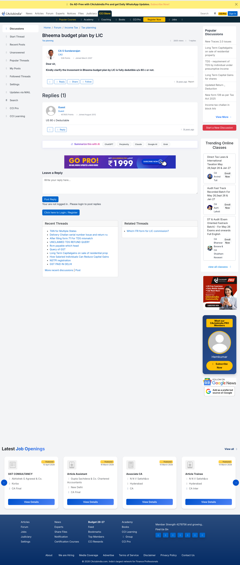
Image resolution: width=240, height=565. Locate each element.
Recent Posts (15, 44)
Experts (58, 526)
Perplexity (124, 144)
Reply (60, 81)
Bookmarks (94, 531)
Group (127, 536)
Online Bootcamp (154, 19)
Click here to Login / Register (61, 212)
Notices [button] (71, 13)
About (48, 555)
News (57, 522)
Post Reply (50, 199)
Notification (61, 536)
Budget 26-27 (96, 522)
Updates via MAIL (17, 92)
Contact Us (188, 555)
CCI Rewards (95, 541)
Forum (24, 526)
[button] (214, 13)
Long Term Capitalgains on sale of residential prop (79, 253)
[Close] (236, 4)
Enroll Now (227, 175)
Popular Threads (17, 60)
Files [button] (81, 13)
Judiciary (26, 536)
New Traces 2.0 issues (218, 41)
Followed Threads (18, 76)
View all (231, 448)
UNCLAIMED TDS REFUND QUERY (70, 242)
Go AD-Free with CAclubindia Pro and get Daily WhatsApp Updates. (118, 4)
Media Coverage (88, 555)
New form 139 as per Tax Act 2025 (219, 96)
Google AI (152, 144)
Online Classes (219, 145)
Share (73, 81)
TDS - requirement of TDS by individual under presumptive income (219, 65)
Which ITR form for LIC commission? (148, 231)
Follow (87, 81)
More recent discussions (59, 270)
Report (191, 82)
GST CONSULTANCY (20, 473)
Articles (25, 522)
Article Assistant (77, 473)
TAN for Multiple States (63, 231)
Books (120, 19)
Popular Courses (65, 19)
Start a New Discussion (219, 127)
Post (78, 270)
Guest (61, 107)
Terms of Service (129, 555)
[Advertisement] (120, 423)
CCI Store (105, 13)
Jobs (172, 19)
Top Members (96, 536)
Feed (91, 526)
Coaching (104, 19)
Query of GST (58, 249)
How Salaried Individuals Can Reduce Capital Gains (79, 256)
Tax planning (47, 40)
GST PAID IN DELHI (61, 264)
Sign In (232, 13)
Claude (138, 144)
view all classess (220, 266)
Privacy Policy (169, 555)
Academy (86, 19)
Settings (12, 84)
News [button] (29, 13)
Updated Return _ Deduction (215, 86)
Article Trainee (194, 473)
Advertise (108, 555)
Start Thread (14, 36)
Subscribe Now (219, 365)
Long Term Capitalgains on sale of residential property (218, 51)
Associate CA (134, 473)
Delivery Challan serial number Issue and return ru (79, 234)
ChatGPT (109, 144)
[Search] (206, 13)
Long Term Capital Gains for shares (219, 76)
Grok (165, 144)
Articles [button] (39, 13)
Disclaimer (150, 555)
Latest (23, 448)
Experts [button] (60, 13)
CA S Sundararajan (69, 50)
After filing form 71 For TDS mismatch (71, 238)
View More (224, 116)
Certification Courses (66, 541)
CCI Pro (135, 19)
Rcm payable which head (64, 245)
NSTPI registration (60, 260)
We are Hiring (66, 555)
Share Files (60, 531)
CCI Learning (15, 116)
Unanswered (14, 52)
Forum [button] (49, 13)
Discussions (14, 28)
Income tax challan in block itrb (217, 106)
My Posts (13, 68)
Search (11, 100)
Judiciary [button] (91, 13)
